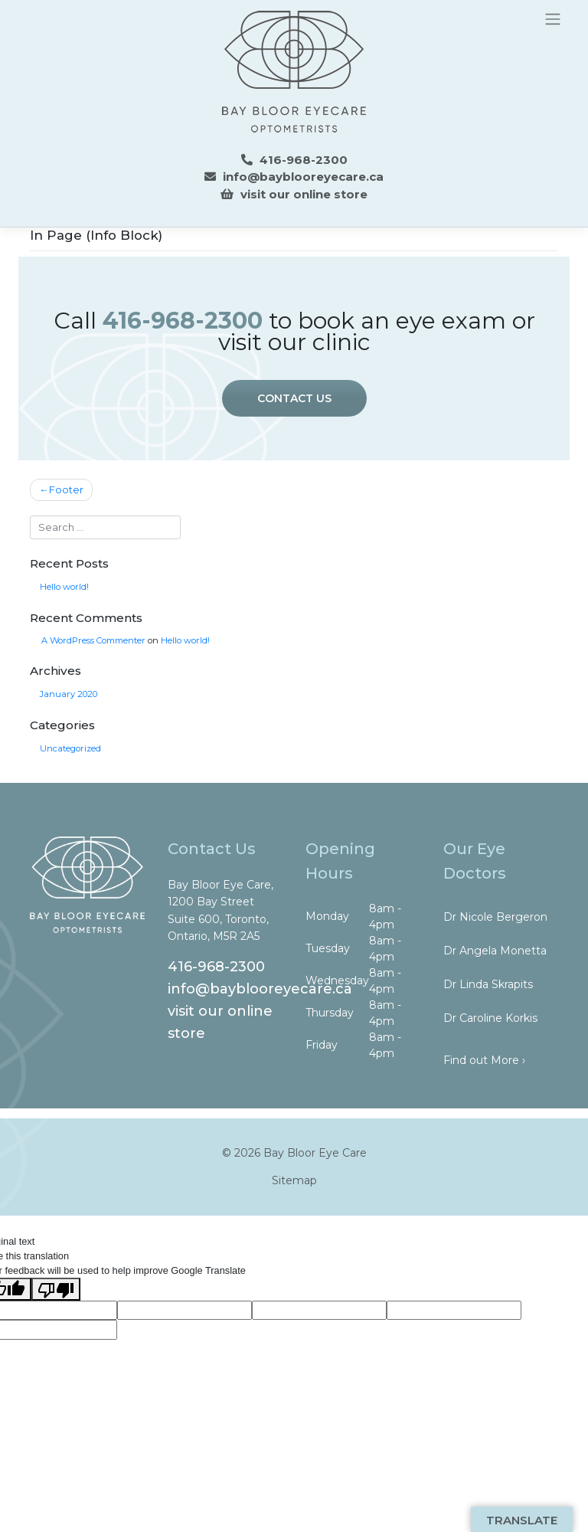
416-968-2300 (216, 966)
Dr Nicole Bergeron (495, 917)
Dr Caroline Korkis (490, 1018)
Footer (66, 490)
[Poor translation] (55, 1289)
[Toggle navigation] (553, 18)
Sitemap (294, 1180)
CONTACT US (294, 398)
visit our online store (304, 194)
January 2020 (68, 694)
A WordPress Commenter (93, 640)
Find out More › (484, 1060)
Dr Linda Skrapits (488, 984)
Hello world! (64, 586)
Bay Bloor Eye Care (315, 1153)
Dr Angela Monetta (495, 951)
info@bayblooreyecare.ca (303, 176)
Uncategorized (70, 748)
